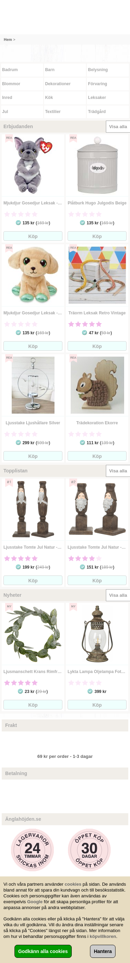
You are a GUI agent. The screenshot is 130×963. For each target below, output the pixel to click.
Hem (8, 39)
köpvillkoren (103, 936)
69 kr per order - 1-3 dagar (64, 756)
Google (35, 901)
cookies (73, 884)
